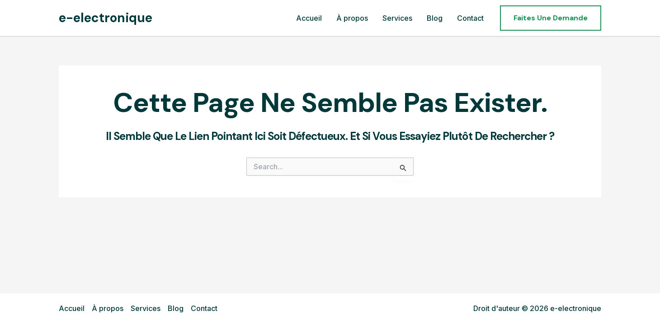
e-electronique (105, 17)
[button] (550, 18)
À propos (107, 308)
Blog (176, 308)
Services (145, 308)
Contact (204, 308)
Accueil (72, 308)
